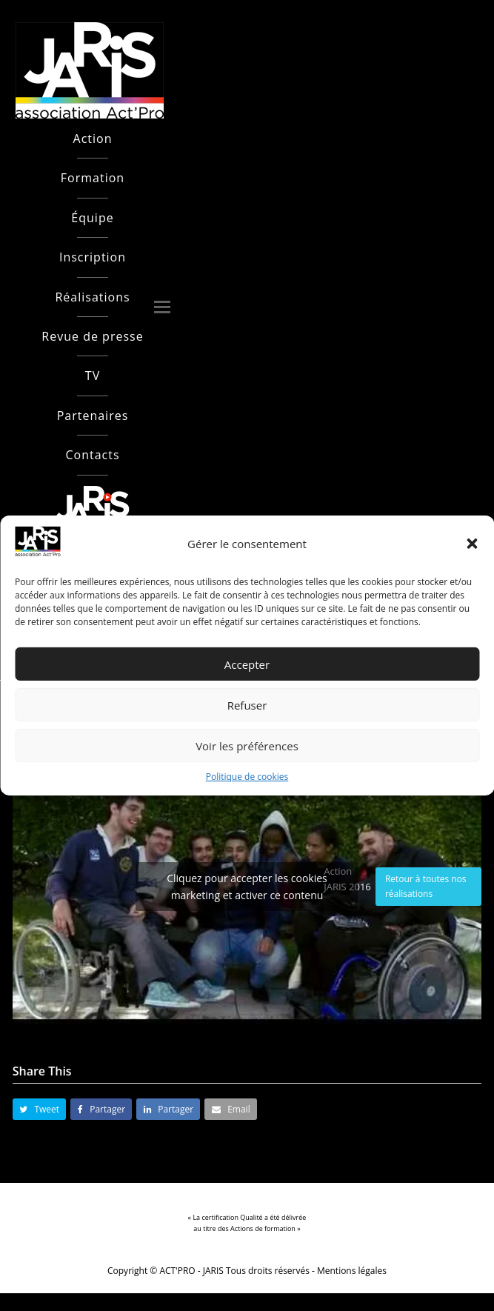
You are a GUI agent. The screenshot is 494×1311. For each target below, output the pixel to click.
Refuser (247, 705)
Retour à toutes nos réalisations (426, 886)
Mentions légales (352, 1270)
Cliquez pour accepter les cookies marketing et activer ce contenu (247, 886)
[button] (471, 543)
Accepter (247, 664)
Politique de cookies (247, 776)
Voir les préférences (247, 745)
